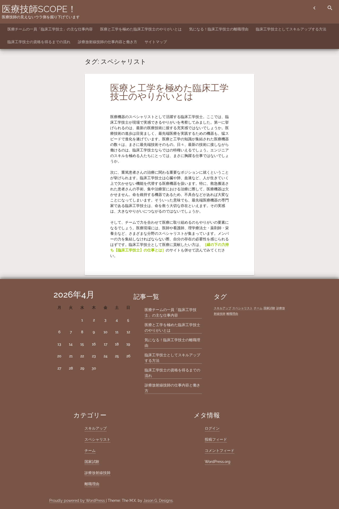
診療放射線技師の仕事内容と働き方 (107, 42)
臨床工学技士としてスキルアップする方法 (291, 29)
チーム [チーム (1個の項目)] (258, 308)
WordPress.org (217, 462)
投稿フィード (216, 439)
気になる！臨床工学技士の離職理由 (218, 29)
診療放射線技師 (97, 473)
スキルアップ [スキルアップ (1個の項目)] (222, 308)
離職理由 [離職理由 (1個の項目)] (232, 313)
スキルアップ (95, 428)
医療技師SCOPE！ (39, 9)
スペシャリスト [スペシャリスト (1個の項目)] (242, 308)
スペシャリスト (97, 439)
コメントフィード (219, 450)
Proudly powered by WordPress (77, 500)
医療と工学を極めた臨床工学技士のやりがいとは (141, 29)
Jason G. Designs (158, 500)
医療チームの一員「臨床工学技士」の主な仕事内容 (50, 29)
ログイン (212, 428)
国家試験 (91, 462)
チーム (90, 450)
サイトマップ (156, 42)
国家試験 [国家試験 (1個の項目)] (269, 308)
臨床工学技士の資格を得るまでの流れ (38, 42)
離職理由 (91, 484)
